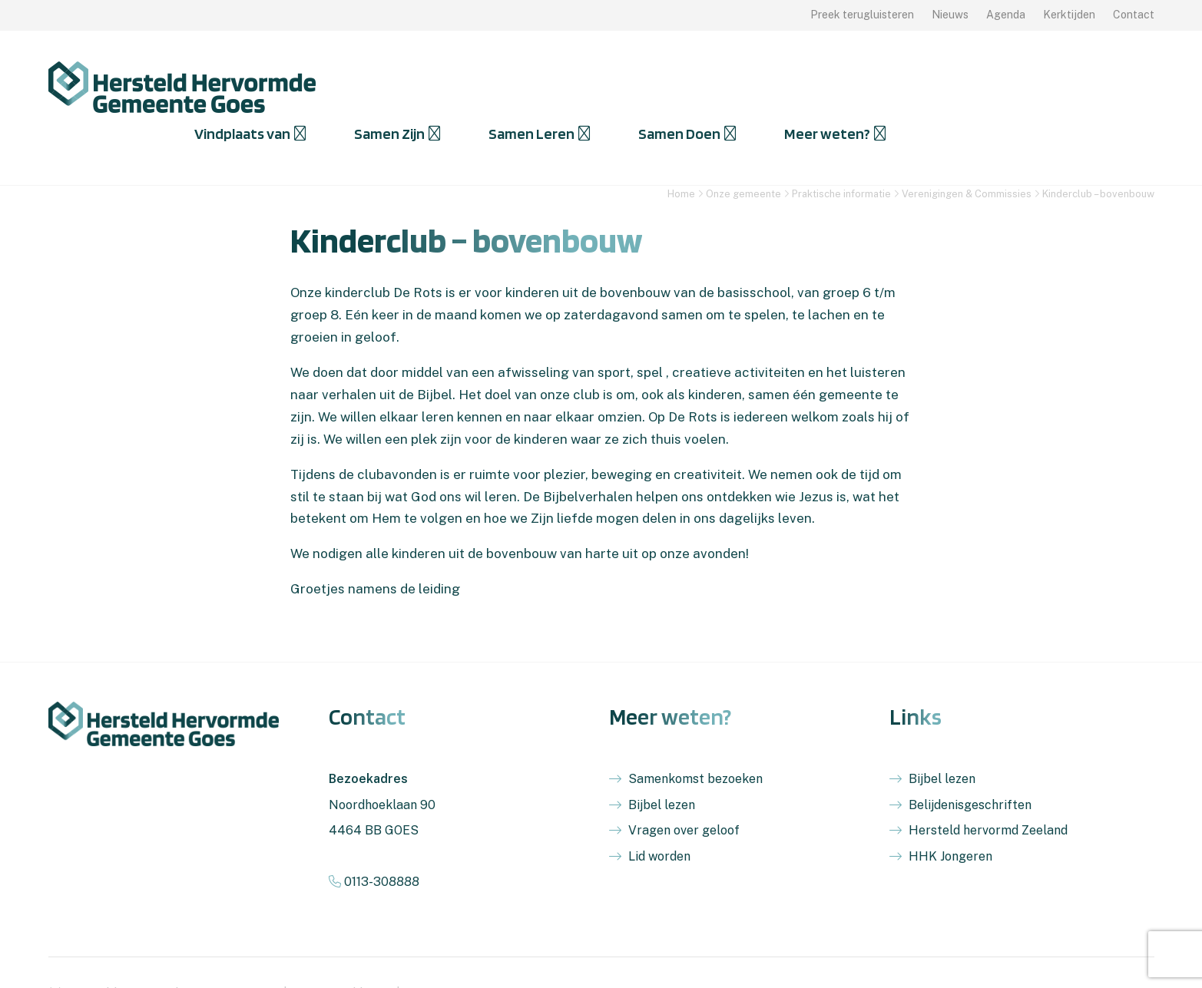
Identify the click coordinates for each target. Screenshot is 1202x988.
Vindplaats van (511, 87)
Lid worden (659, 815)
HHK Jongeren (950, 815)
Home (681, 152)
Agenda (1005, 14)
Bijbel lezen (661, 763)
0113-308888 (374, 840)
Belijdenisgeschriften (970, 763)
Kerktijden (1069, 14)
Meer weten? (1096, 87)
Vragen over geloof (684, 788)
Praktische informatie (841, 152)
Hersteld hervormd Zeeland (988, 788)
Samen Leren (800, 87)
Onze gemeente (743, 152)
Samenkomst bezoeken (695, 737)
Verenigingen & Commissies (966, 152)
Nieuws (950, 14)
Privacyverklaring (341, 951)
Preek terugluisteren (862, 14)
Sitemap (427, 951)
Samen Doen (948, 87)
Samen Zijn (658, 87)
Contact (1133, 14)
